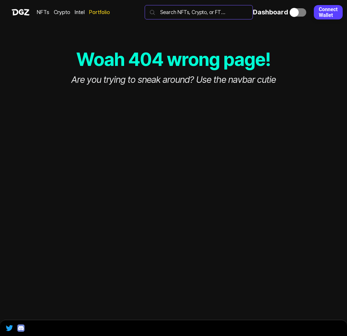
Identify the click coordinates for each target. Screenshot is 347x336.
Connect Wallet (328, 12)
